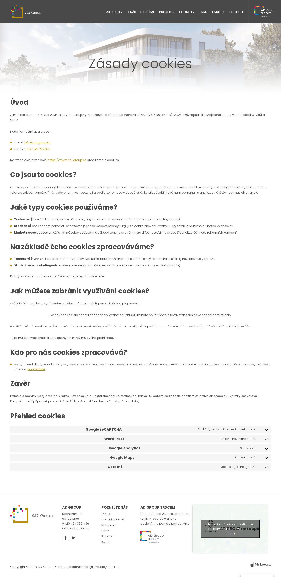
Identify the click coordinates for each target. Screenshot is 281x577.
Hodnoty (186, 12)
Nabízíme (147, 12)
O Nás (131, 12)
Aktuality (114, 12)
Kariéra (218, 12)
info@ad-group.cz (37, 142)
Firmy (203, 12)
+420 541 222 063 (38, 149)
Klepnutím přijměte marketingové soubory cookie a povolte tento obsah (230, 528)
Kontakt (236, 12)
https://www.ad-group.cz (67, 160)
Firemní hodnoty (113, 519)
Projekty (167, 12)
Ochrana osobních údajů (74, 567)
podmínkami (36, 369)
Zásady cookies (107, 567)
